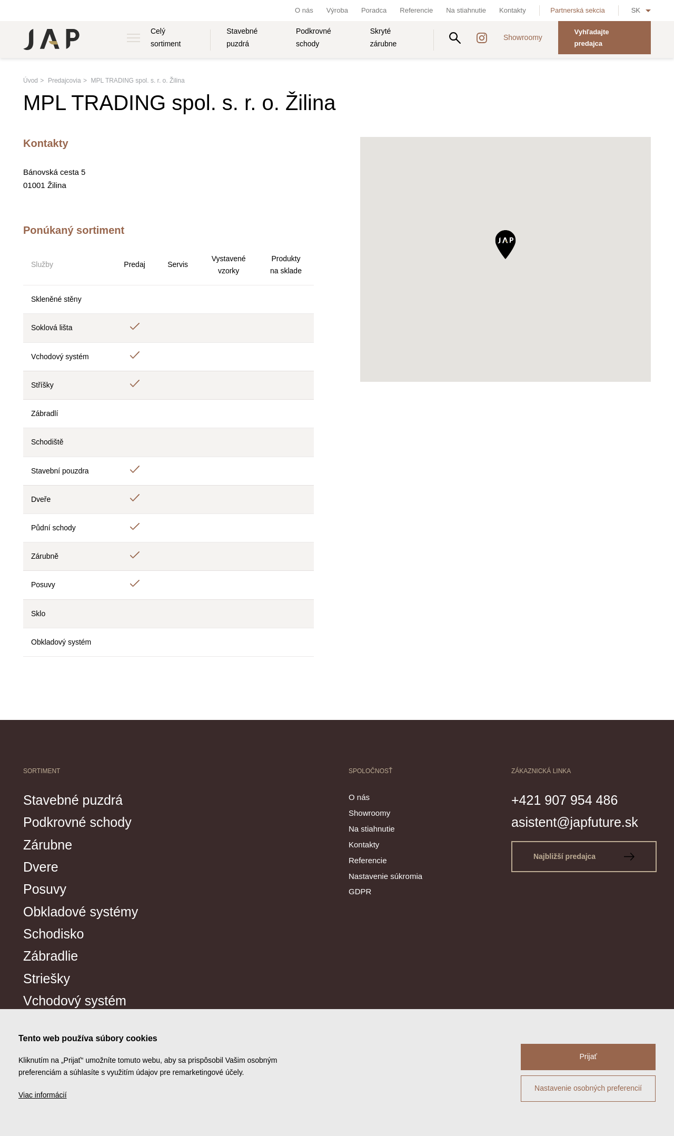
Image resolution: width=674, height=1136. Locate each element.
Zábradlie (50, 956)
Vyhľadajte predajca (591, 37)
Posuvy (44, 889)
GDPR (360, 891)
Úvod (30, 80)
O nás (304, 10)
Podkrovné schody (313, 37)
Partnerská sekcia (577, 10)
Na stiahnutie (466, 10)
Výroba (337, 10)
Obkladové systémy (80, 911)
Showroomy (522, 37)
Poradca (373, 10)
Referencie (416, 10)
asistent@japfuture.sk (574, 822)
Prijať (588, 1056)
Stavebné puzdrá (241, 37)
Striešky (46, 978)
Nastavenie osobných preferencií (588, 1088)
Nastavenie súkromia (385, 876)
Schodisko (53, 933)
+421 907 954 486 (564, 800)
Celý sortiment (166, 37)
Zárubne (47, 844)
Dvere (40, 867)
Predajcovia (64, 80)
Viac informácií (42, 1095)
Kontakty (512, 10)
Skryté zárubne (383, 37)
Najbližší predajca (584, 856)
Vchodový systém (74, 1000)
